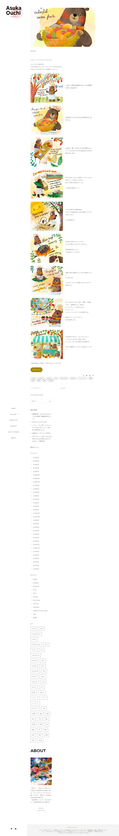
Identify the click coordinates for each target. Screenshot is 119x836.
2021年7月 (36, 555)
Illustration (39, 60)
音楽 (33, 740)
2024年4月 (36, 461)
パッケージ (43, 697)
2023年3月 (36, 503)
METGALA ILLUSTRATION (39, 422)
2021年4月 (36, 562)
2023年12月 (36, 475)
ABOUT (13, 438)
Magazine (34, 660)
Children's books (36, 644)
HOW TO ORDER (13, 432)
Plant (44, 671)
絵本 (44, 380)
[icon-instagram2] (15, 829)
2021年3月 (36, 565)
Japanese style (35, 655)
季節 (46, 719)
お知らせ (42, 692)
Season (43, 676)
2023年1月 (36, 509)
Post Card (35, 603)
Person (42, 666)
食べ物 (51, 380)
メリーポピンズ (36, 388)
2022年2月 (36, 537)
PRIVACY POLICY (72, 827)
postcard (34, 676)
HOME (63, 388)
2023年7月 (36, 489)
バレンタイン (82, 378)
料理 (39, 380)
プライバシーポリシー (79, 831)
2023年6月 (36, 492)
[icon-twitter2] (12, 829)
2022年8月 (36, 520)
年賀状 (33, 724)
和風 (47, 713)
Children (41, 378)
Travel (43, 681)
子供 (33, 380)
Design (35, 579)
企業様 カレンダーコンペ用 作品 (41, 433)
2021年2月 (36, 569)
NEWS (14, 408)
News (34, 593)
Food (56, 378)
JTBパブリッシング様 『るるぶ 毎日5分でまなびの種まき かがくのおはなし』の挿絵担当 (41, 439)
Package (35, 596)
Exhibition (36, 583)
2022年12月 (36, 513)
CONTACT (13, 426)
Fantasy (34, 650)
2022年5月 (36, 530)
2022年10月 (36, 516)
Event (46, 644)
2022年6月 (36, 527)
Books (41, 628)
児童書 (33, 713)
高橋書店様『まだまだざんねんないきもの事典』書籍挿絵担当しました (41, 416)
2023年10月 (36, 482)
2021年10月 (36, 548)
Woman (34, 687)
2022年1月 (36, 541)
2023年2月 (36, 506)
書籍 (33, 729)
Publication (36, 607)
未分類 (35, 617)
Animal (33, 378)
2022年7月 (36, 523)
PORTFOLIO (13, 420)
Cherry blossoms (36, 634)
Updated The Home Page (40, 610)
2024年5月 (36, 457)
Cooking (49, 378)
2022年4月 (36, 534)
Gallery (13, 414)
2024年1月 (36, 471)
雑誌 (40, 735)
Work (34, 614)
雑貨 (46, 735)
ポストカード (35, 708)
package (34, 666)
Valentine (73, 378)
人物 (44, 708)
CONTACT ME (41, 810)
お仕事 (33, 692)
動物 (91, 378)
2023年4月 (36, 499)
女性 (33, 719)
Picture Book (48, 60)
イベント (34, 697)
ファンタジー (35, 703)
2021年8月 (36, 551)
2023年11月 (36, 478)
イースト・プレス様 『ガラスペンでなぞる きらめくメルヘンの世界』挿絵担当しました (41, 428)
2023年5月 (36, 496)
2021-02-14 (33, 51)
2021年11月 (36, 544)
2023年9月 (36, 485)
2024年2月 (36, 468)
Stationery (34, 681)
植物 (45, 729)
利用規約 (90, 831)
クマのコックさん (41, 55)
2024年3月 (36, 464)
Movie (34, 590)
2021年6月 (36, 558)
